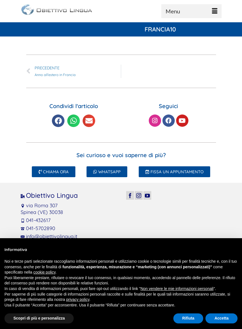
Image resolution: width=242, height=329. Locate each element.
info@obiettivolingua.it (49, 236)
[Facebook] (130, 195)
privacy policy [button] (77, 299)
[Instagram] (139, 195)
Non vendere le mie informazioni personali (176, 288)
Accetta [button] (221, 318)
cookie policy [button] (44, 272)
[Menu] (191, 11)
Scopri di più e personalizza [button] (39, 318)
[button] (58, 120)
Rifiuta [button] (188, 318)
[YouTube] (147, 195)
